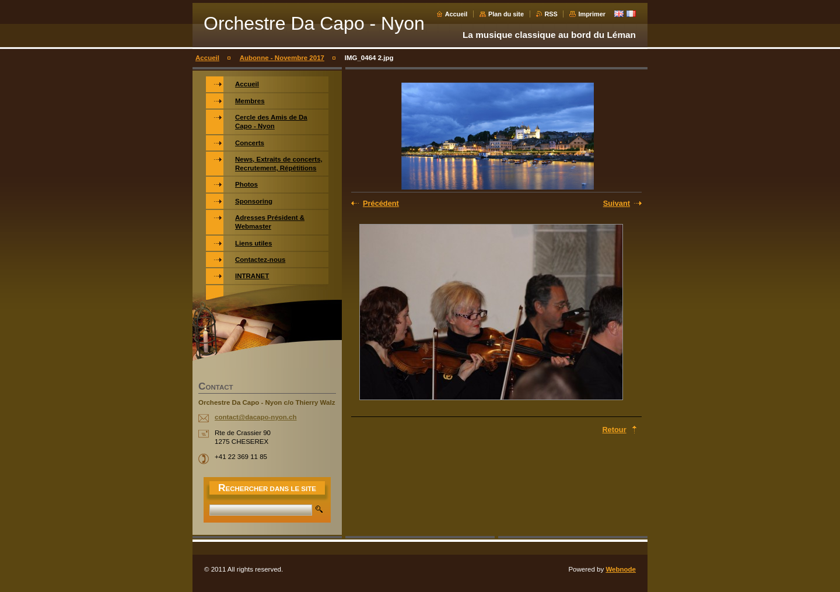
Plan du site (506, 13)
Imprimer (592, 13)
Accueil (456, 13)
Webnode (621, 569)
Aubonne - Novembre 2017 (282, 57)
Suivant (616, 203)
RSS (551, 13)
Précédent (381, 203)
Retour (614, 429)
